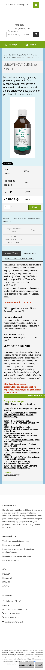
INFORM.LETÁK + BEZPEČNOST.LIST (19, 258)
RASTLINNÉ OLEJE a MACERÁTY (19, 55)
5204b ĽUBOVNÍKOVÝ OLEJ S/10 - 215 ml (14, 239)
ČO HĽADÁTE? (13, 31)
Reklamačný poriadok (11, 545)
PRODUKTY (19, 25)
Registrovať (7, 578)
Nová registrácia (23, 4)
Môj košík (6, 582)
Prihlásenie (10, 4)
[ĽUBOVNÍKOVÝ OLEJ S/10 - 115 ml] (22, 98)
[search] (36, 34)
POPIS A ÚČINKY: (11, 253)
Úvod (5, 55)
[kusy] (7, 207)
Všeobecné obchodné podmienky (16, 540)
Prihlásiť (6, 573)
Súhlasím (39, 665)
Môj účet (6, 586)
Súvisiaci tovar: (30, 253)
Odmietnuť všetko (26, 665)
